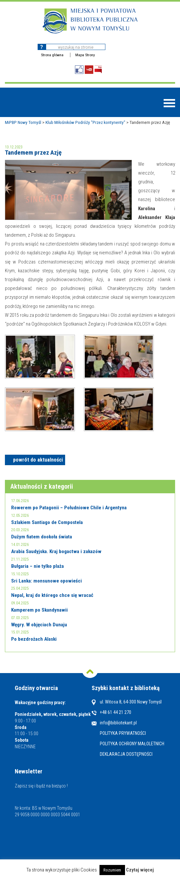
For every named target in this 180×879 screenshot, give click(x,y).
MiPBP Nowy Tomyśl (23, 122)
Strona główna (52, 55)
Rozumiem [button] (112, 870)
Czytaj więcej (140, 870)
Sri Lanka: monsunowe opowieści (46, 581)
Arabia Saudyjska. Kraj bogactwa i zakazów (56, 551)
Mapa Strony (85, 55)
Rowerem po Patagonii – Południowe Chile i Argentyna (69, 508)
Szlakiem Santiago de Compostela (47, 522)
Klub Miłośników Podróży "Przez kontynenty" (85, 122)
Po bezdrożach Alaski (34, 639)
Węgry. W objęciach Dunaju (39, 625)
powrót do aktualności (38, 460)
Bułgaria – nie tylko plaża (37, 566)
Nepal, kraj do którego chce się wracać (52, 595)
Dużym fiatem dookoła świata (41, 537)
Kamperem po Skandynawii (39, 610)
